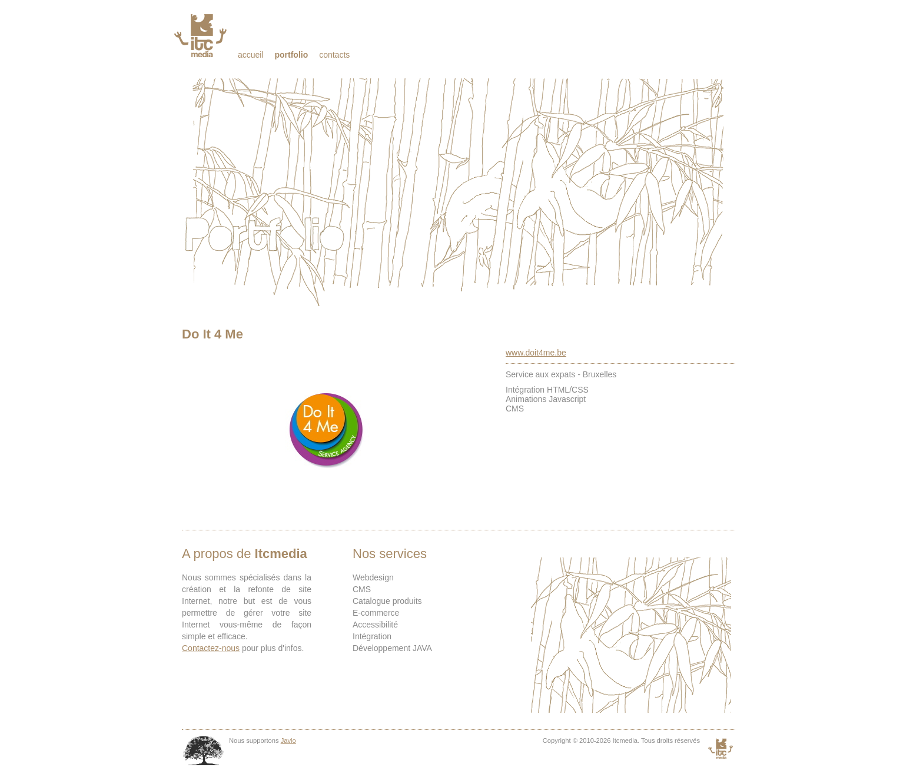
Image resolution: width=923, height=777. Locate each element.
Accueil (251, 54)
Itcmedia (201, 35)
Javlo (288, 740)
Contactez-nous (211, 648)
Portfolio (291, 54)
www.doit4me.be (536, 352)
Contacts (334, 54)
